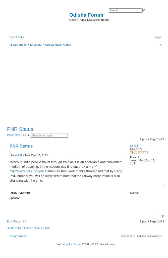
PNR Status (20, 129)
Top (161, 216)
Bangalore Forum (71, 244)
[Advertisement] (85, 85)
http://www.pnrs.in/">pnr (27, 171)
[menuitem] (157, 37)
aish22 (134, 145)
